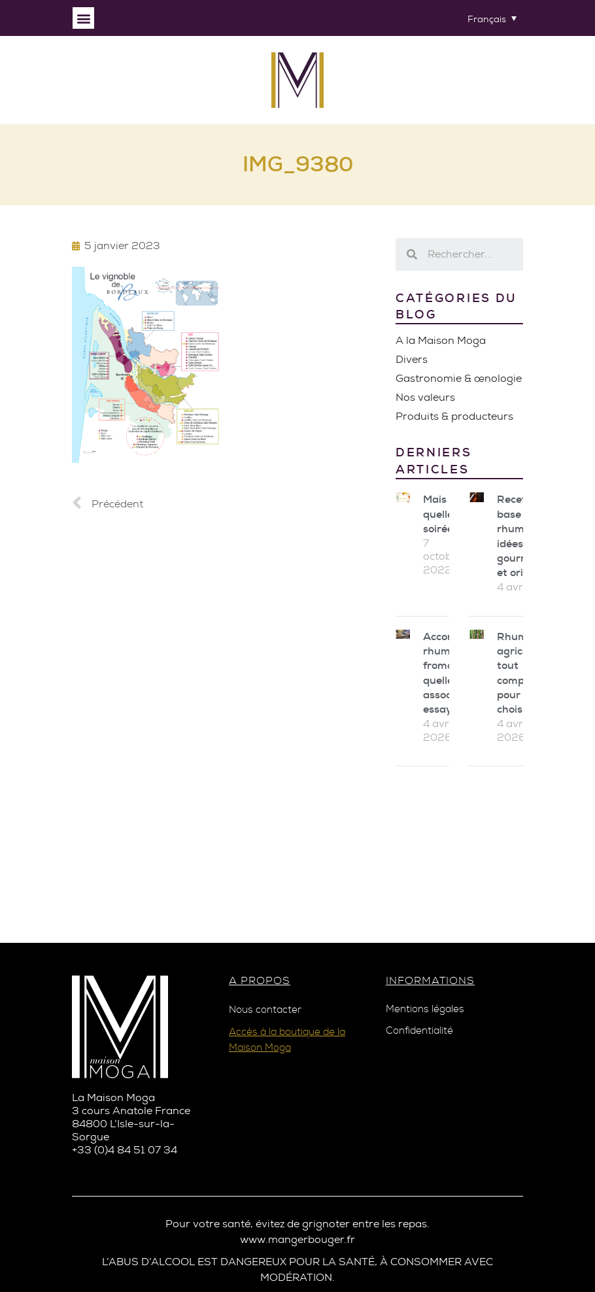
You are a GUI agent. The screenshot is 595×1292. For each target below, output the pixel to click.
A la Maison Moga (441, 340)
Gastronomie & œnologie (459, 378)
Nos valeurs (425, 397)
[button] (83, 18)
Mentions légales (425, 1009)
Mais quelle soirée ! (440, 514)
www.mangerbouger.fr (297, 1239)
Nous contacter (265, 1010)
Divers (412, 359)
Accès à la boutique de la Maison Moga (287, 1040)
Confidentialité (419, 1031)
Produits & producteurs (454, 416)
